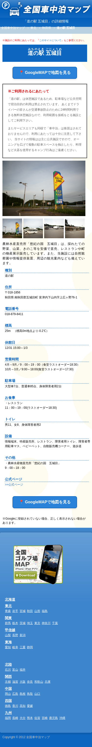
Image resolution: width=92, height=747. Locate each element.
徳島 (8, 706)
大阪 (23, 681)
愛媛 (30, 706)
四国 (8, 701)
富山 (15, 669)
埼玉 (30, 623)
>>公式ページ (14, 484)
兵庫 (48, 681)
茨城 (23, 623)
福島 (45, 611)
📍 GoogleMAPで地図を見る (45, 72)
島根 (23, 694)
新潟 (23, 635)
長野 (15, 635)
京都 (8, 681)
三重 (23, 647)
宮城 (23, 611)
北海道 (10, 599)
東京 (37, 623)
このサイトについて (50, 40)
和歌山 (38, 681)
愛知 (8, 647)
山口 (37, 694)
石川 (8, 669)
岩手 (15, 611)
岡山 (8, 694)
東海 (8, 642)
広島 (15, 694)
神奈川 (46, 623)
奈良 (30, 681)
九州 (8, 713)
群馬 (8, 623)
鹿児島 (53, 718)
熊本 (30, 718)
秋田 (30, 611)
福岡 (8, 718)
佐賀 (37, 718)
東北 (8, 606)
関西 (8, 677)
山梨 (8, 635)
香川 (15, 706)
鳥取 (30, 694)
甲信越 (10, 630)
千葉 (55, 623)
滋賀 (15, 681)
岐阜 (15, 647)
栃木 (15, 623)
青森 (8, 611)
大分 (23, 718)
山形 (37, 611)
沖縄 (62, 718)
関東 (8, 618)
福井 (23, 669)
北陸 (8, 664)
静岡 (30, 647)
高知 (23, 706)
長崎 (15, 718)
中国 (8, 689)
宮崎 (45, 718)
